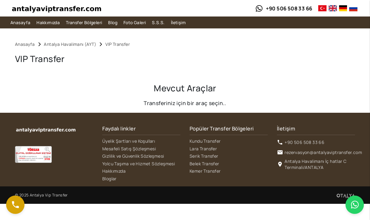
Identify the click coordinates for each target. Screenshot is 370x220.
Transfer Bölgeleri (84, 22)
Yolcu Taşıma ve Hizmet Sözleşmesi (138, 164)
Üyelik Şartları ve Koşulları (128, 141)
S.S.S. (158, 22)
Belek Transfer (204, 164)
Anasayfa (20, 22)
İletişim (178, 22)
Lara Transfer (203, 149)
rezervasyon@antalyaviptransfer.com (323, 152)
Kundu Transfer (205, 141)
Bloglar (109, 179)
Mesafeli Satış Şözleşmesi (129, 149)
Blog (112, 22)
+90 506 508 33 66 (304, 142)
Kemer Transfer (205, 171)
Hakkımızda (48, 22)
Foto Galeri (134, 22)
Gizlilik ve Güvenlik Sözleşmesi (133, 156)
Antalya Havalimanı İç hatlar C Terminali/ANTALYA (315, 164)
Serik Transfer (204, 156)
